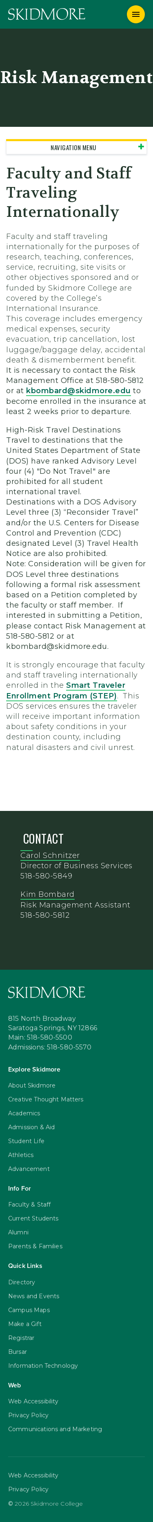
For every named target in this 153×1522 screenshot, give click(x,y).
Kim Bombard (47, 894)
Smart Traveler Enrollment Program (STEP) (65, 690)
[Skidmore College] (46, 14)
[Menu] (136, 14)
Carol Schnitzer (50, 855)
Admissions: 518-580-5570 (50, 1047)
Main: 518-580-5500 (40, 1038)
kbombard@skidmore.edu (78, 390)
